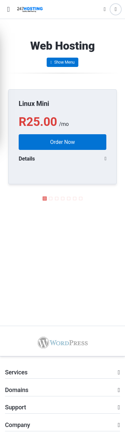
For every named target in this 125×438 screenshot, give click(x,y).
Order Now (62, 142)
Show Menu (62, 62)
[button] (8, 9)
